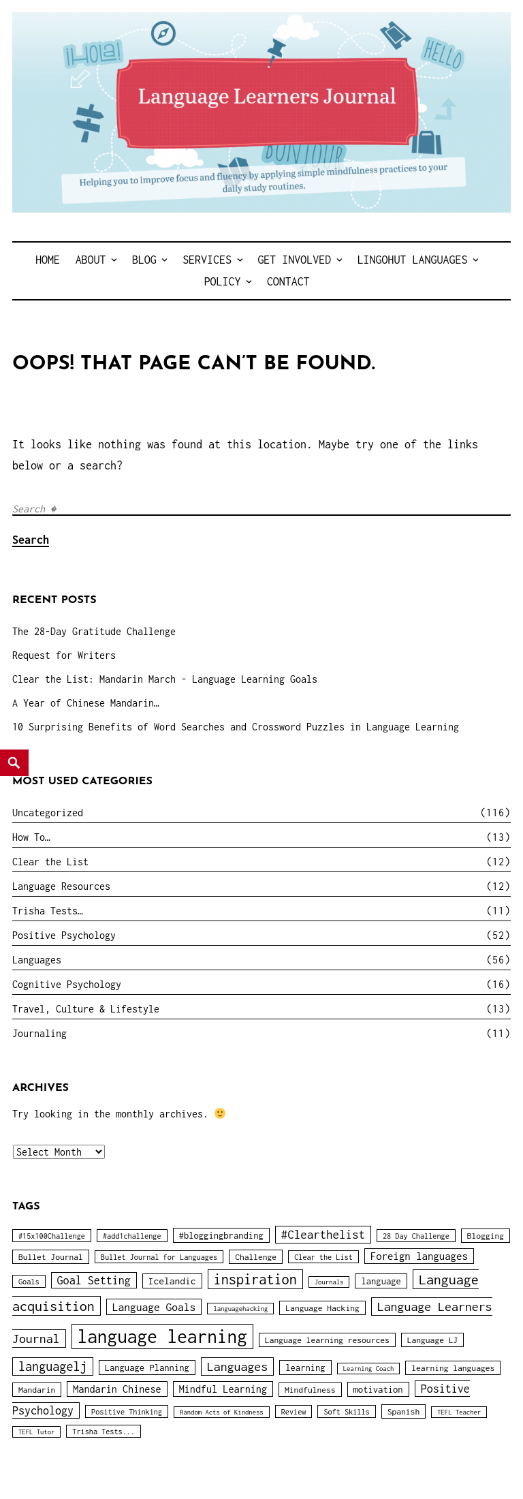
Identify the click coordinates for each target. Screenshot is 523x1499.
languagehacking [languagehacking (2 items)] (240, 1308)
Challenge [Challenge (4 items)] (255, 1257)
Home (47, 259)
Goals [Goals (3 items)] (28, 1281)
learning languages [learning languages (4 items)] (452, 1368)
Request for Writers (64, 655)
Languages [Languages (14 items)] (237, 1366)
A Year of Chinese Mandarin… (85, 703)
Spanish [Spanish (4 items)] (403, 1411)
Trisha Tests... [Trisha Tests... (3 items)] (103, 1431)
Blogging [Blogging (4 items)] (485, 1236)
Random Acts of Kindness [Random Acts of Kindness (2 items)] (222, 1412)
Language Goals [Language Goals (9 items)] (154, 1307)
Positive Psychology (64, 935)
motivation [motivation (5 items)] (378, 1389)
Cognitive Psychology (66, 984)
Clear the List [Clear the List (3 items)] (323, 1256)
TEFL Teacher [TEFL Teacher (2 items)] (459, 1412)
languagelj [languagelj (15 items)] (52, 1366)
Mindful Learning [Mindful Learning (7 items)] (223, 1389)
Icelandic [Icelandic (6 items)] (172, 1281)
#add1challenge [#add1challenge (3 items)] (132, 1235)
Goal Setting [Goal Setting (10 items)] (94, 1280)
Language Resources (61, 886)
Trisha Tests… (47, 910)
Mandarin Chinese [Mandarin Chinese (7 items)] (117, 1389)
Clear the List (50, 861)
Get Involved (294, 259)
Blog (144, 259)
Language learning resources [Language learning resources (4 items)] (327, 1340)
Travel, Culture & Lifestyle (85, 1009)
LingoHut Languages (413, 259)
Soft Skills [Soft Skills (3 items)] (346, 1411)
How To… (31, 837)
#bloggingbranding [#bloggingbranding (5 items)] (221, 1235)
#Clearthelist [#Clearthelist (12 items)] (323, 1234)
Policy (222, 281)
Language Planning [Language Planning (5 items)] (147, 1367)
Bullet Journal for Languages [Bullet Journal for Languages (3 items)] (159, 1256)
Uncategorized (47, 812)
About (91, 259)
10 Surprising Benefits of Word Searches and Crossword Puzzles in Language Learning (235, 726)
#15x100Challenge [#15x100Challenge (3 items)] (51, 1235)
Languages (36, 959)
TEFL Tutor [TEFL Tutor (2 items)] (36, 1432)
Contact (288, 281)
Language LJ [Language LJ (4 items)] (432, 1340)
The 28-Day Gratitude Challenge (94, 631)
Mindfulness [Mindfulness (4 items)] (310, 1390)
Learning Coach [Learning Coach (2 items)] (368, 1368)
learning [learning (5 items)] (305, 1367)
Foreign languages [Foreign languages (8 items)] (419, 1256)
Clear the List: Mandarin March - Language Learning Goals (164, 679)
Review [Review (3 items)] (293, 1411)
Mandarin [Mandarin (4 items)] (36, 1390)
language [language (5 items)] (380, 1281)
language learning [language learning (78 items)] (162, 1336)
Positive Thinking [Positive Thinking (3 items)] (126, 1411)
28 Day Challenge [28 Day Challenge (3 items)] (416, 1235)
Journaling (39, 1033)
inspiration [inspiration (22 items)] (255, 1279)
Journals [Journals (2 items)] (329, 1282)
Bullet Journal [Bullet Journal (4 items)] (50, 1257)
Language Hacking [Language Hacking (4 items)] (322, 1308)
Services (207, 259)
